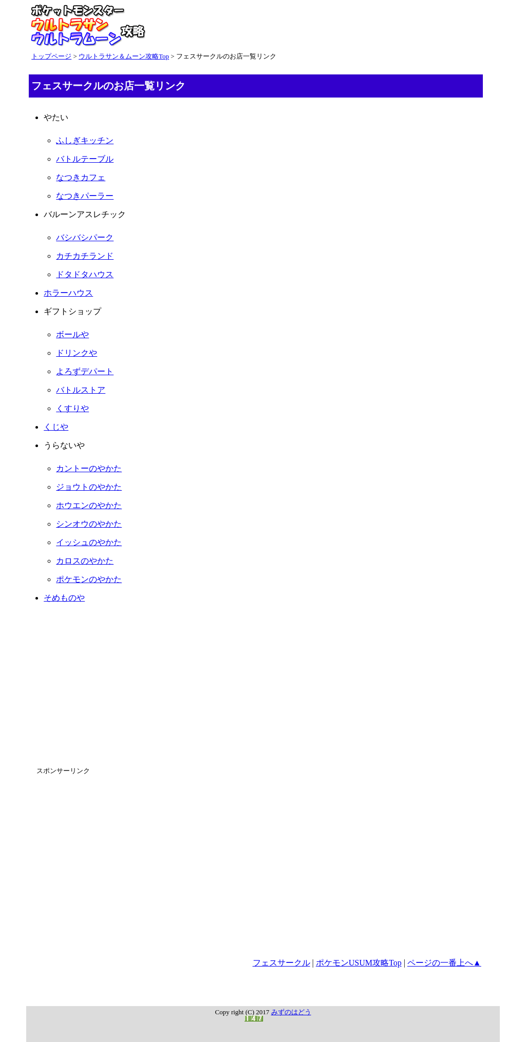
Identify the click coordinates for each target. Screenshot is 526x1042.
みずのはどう (291, 1012)
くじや (56, 426)
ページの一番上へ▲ (444, 962)
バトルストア (80, 389)
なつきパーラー (85, 195)
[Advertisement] (256, 683)
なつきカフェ (80, 177)
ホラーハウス (68, 292)
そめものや (64, 597)
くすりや (72, 408)
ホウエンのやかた (89, 505)
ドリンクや (76, 353)
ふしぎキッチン (85, 140)
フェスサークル (281, 962)
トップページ (51, 56)
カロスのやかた (85, 560)
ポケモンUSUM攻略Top (359, 962)
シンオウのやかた (89, 523)
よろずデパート (85, 371)
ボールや (72, 334)
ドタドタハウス (85, 274)
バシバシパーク (85, 237)
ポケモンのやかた (89, 579)
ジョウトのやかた (89, 487)
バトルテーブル (85, 159)
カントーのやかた (89, 468)
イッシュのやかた (89, 542)
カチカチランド (85, 256)
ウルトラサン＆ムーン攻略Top (124, 56)
